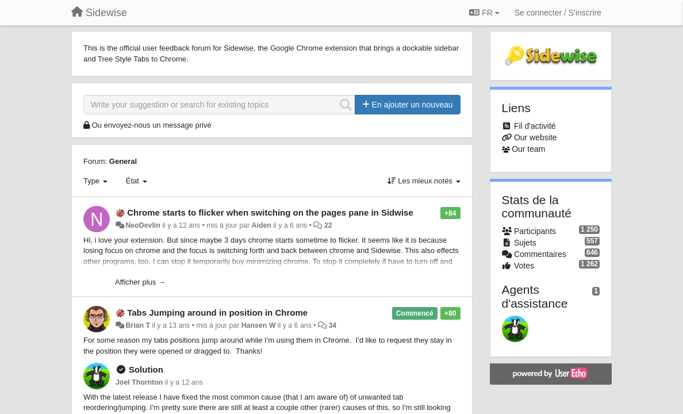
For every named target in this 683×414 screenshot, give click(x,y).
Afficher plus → (140, 282)
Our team (528, 149)
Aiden (261, 225)
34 (332, 325)
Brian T (137, 325)
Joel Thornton (139, 382)
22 (328, 225)
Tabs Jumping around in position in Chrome (217, 312)
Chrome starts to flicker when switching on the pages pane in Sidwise (270, 212)
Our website (535, 137)
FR (484, 12)
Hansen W (258, 325)
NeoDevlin (142, 225)
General (123, 161)
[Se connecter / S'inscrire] (558, 12)
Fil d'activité (535, 126)
